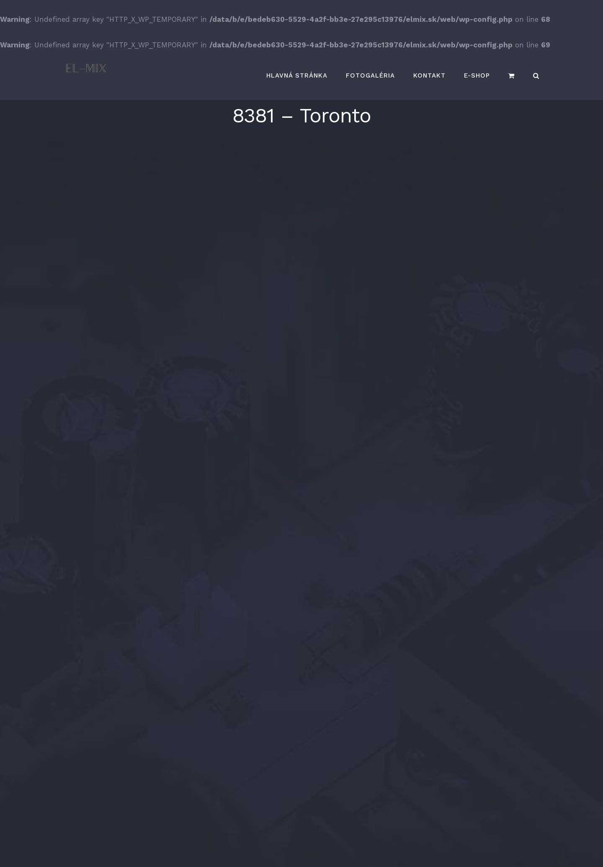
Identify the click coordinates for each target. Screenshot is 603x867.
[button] (536, 75)
